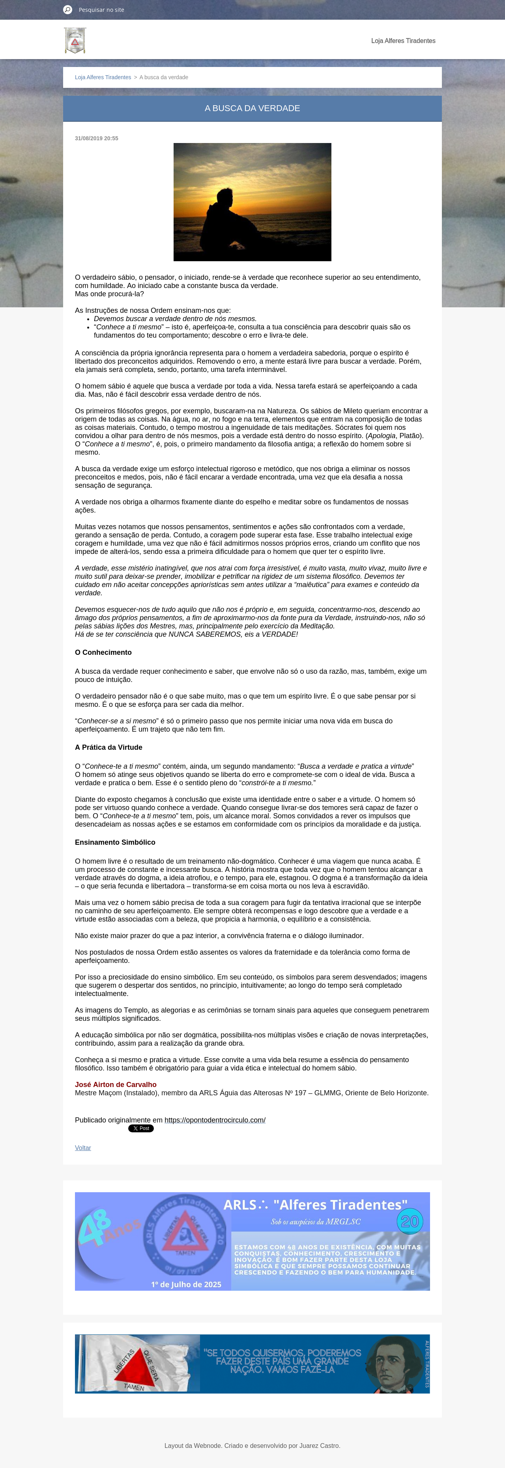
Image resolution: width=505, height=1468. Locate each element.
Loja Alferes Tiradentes (403, 40)
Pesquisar (68, 9)
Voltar (83, 1148)
